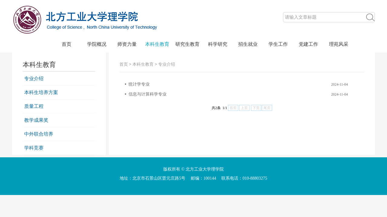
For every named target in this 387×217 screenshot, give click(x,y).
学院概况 (96, 44)
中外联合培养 (38, 134)
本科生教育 (157, 44)
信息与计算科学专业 (147, 94)
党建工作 (308, 44)
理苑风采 (338, 44)
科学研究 (217, 44)
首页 (66, 44)
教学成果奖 (36, 120)
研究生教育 (187, 44)
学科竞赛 (34, 147)
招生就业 (248, 44)
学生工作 (278, 44)
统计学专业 (139, 84)
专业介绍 (34, 78)
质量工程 (34, 106)
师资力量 (127, 44)
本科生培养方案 (41, 92)
